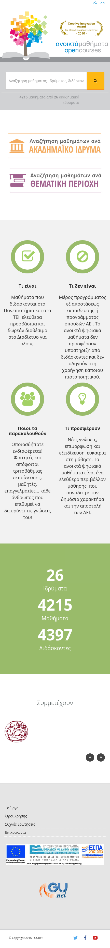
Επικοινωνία (15, 832)
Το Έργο (12, 807)
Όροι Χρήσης (16, 816)
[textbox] (46, 81)
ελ (95, 3)
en (103, 3)
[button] (95, 80)
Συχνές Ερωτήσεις (20, 824)
